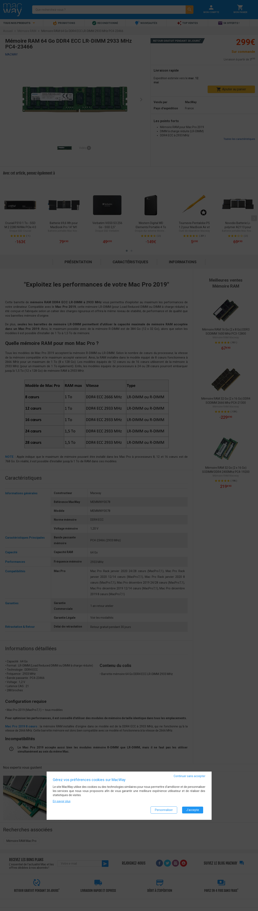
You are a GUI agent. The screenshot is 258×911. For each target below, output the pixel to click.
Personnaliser (164, 810)
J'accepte (192, 810)
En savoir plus (62, 801)
